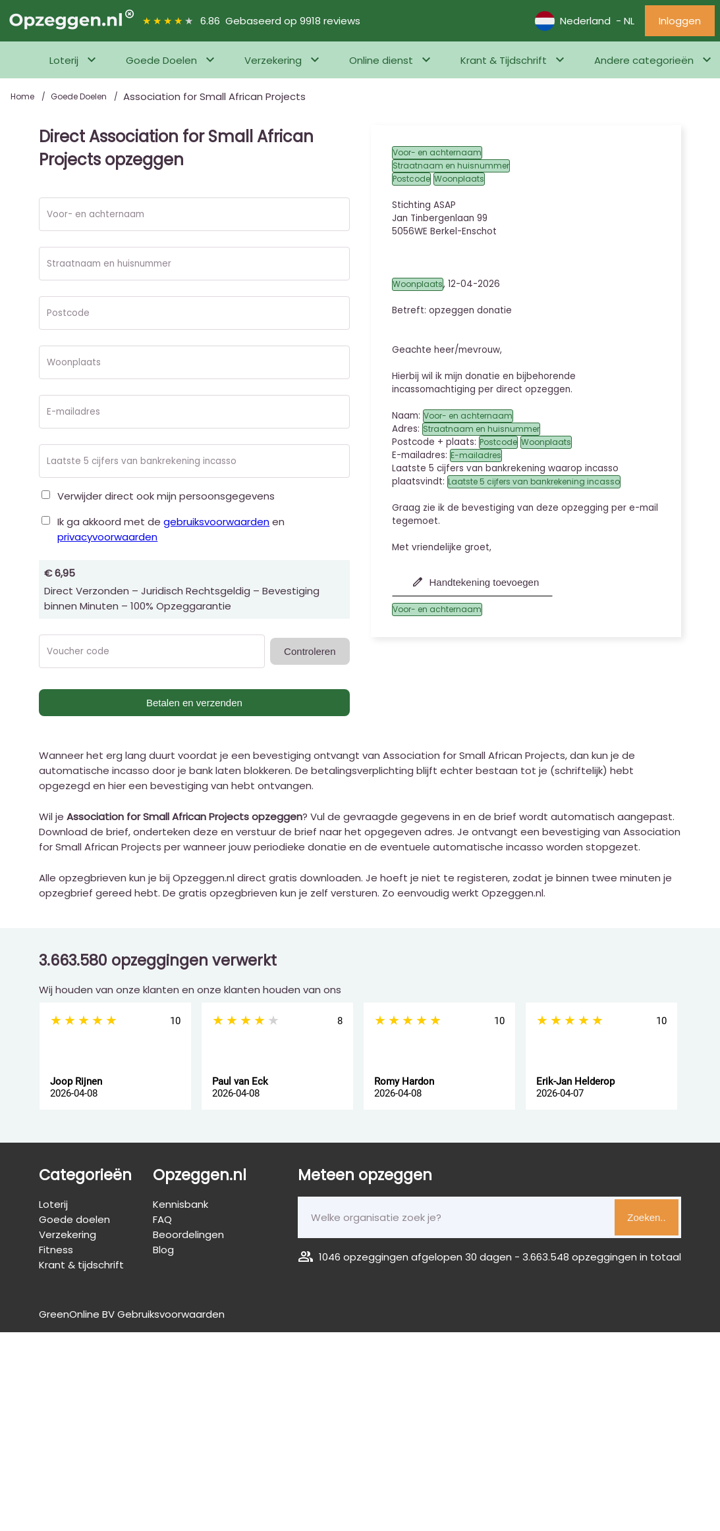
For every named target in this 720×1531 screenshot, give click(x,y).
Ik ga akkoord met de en (171, 529)
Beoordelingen (188, 1234)
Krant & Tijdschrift (503, 60)
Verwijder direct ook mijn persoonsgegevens (166, 496)
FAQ (162, 1219)
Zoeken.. (646, 1217)
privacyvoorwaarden (107, 537)
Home (23, 96)
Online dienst (381, 60)
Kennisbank (180, 1204)
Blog (163, 1250)
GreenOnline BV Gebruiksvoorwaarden (132, 1314)
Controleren (309, 651)
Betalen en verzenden (194, 702)
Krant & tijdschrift (81, 1265)
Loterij (63, 60)
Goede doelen (74, 1219)
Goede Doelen (161, 60)
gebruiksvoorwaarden (216, 522)
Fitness (56, 1250)
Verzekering (273, 60)
